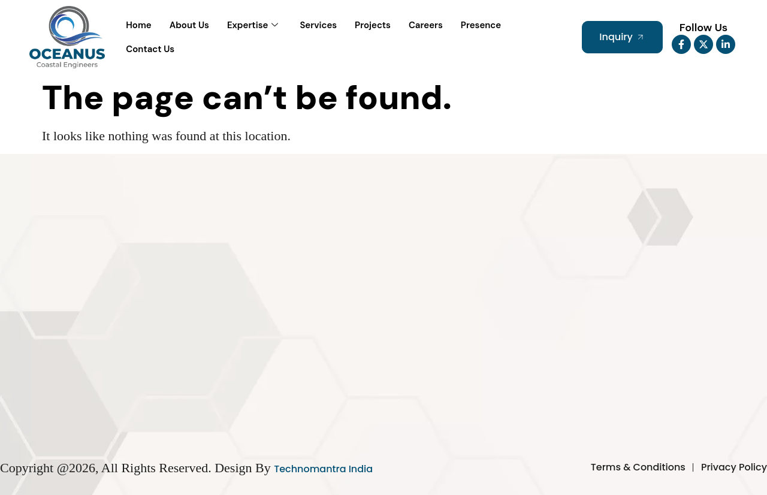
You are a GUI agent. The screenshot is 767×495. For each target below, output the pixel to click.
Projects (373, 25)
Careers (426, 25)
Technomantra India (323, 469)
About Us (189, 25)
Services (318, 25)
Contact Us (150, 49)
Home (138, 25)
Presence (481, 25)
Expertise (252, 25)
